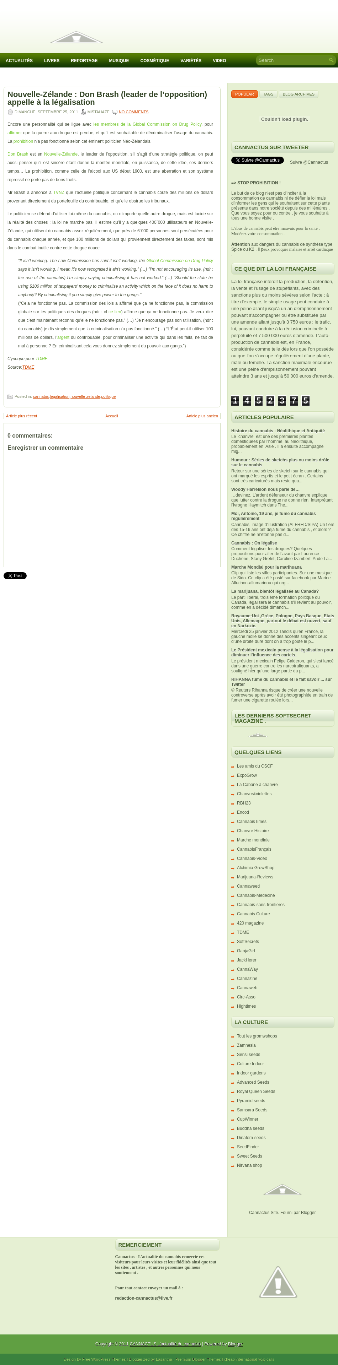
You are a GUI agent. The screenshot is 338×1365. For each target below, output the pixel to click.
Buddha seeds (250, 1128)
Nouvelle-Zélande (61, 154)
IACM (11, 75)
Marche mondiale (253, 840)
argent (63, 337)
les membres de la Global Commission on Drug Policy (148, 124)
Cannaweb (247, 987)
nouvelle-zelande (85, 396)
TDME (42, 358)
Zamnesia (246, 1045)
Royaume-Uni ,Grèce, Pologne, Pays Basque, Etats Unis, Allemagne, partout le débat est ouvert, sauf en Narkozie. (282, 620)
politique (108, 396)
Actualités (19, 60)
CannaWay (247, 969)
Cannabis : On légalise (254, 543)
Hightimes (246, 1006)
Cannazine (247, 978)
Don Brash (17, 154)
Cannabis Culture (253, 913)
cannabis (41, 396)
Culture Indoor (250, 1063)
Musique (119, 60)
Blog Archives (299, 94)
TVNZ (58, 192)
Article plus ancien (202, 416)
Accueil (111, 416)
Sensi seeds (248, 1054)
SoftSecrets (248, 941)
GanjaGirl (246, 950)
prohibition (23, 141)
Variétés (190, 60)
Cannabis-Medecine (256, 895)
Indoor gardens (251, 1073)
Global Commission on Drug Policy (180, 260)
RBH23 (244, 803)
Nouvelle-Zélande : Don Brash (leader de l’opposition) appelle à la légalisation (107, 98)
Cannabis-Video (252, 858)
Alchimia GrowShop (255, 867)
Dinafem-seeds (251, 1137)
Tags (268, 94)
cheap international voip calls (249, 1359)
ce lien (115, 311)
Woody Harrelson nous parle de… (265, 489)
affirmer (14, 132)
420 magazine (250, 923)
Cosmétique (154, 60)
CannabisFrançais (254, 849)
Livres (51, 60)
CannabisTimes (251, 821)
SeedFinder (248, 1146)
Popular (244, 94)
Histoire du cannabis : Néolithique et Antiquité (278, 430)
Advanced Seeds (253, 1082)
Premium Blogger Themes (198, 1359)
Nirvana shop (249, 1165)
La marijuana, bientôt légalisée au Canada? (275, 591)
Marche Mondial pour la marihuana (266, 567)
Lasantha (164, 1359)
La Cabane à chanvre (257, 784)
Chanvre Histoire (253, 830)
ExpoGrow (247, 775)
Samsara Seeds (252, 1109)
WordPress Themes (108, 1359)
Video (219, 60)
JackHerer (247, 960)
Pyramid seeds (251, 1100)
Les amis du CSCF (255, 766)
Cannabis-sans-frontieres (261, 904)
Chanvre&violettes (254, 793)
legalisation (59, 396)
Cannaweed (248, 886)
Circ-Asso (246, 997)
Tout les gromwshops (257, 1036)
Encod (243, 812)
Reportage (84, 60)
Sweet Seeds (249, 1156)
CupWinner (247, 1119)
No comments (134, 112)
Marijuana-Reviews (255, 876)
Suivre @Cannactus (309, 162)
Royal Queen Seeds (256, 1091)
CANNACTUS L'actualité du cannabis (165, 1344)
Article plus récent (21, 416)
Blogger (308, 1212)
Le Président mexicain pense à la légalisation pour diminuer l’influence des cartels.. (282, 652)
